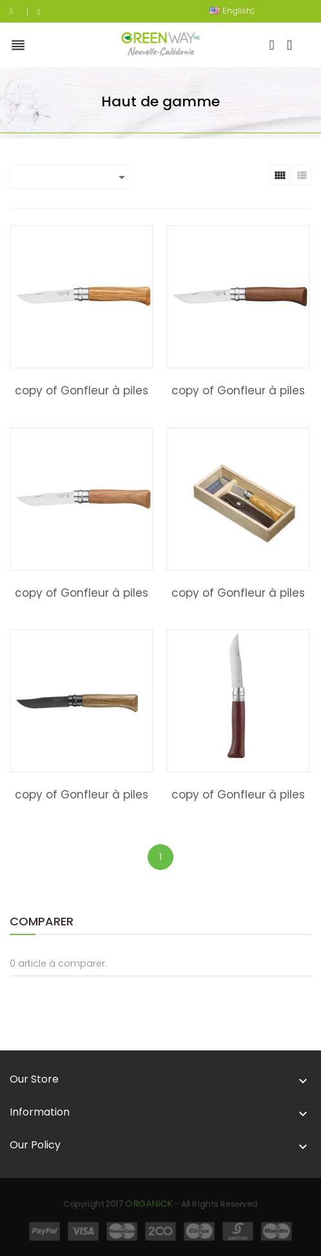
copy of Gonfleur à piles (81, 390)
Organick (156, 1210)
